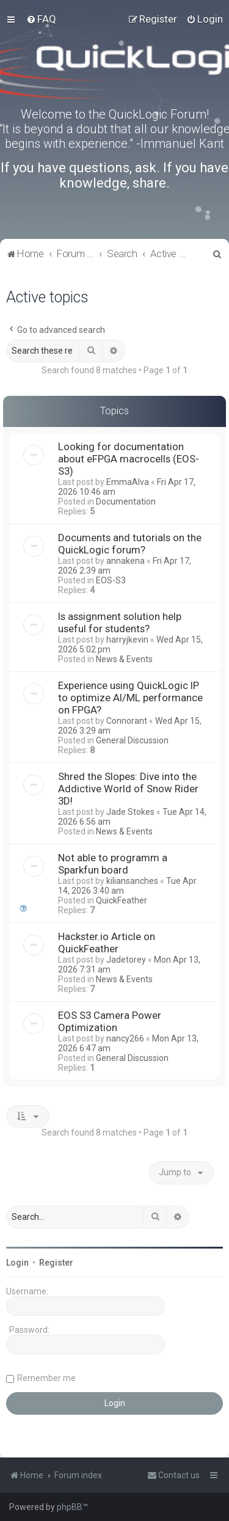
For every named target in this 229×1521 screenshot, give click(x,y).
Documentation (126, 501)
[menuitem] (41, 18)
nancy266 (125, 1038)
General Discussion (132, 740)
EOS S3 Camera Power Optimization (109, 1021)
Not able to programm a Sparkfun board (112, 864)
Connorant (126, 721)
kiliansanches (132, 881)
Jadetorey (126, 960)
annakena (125, 561)
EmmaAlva (127, 482)
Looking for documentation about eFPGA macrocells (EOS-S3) (128, 458)
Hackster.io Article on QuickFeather (106, 942)
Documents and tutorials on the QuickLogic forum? (130, 543)
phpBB (69, 1507)
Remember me (46, 1378)
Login (17, 1263)
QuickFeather (121, 900)
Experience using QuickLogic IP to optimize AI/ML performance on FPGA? (130, 697)
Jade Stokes (130, 812)
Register (56, 1263)
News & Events (124, 659)
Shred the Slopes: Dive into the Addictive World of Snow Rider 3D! (128, 788)
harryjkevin (127, 639)
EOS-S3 (111, 580)
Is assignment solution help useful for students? (119, 622)
